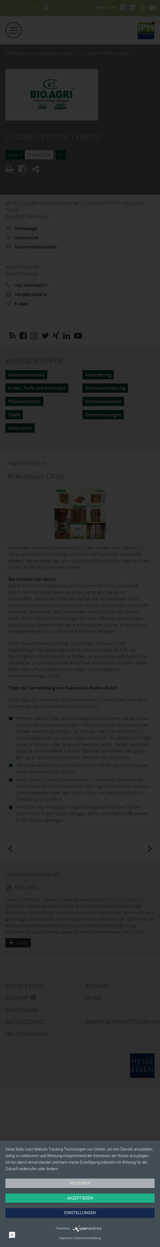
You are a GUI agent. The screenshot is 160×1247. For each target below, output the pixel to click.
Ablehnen (80, 1183)
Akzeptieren (80, 1198)
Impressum (66, 1238)
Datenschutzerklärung (88, 1238)
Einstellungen (80, 1212)
